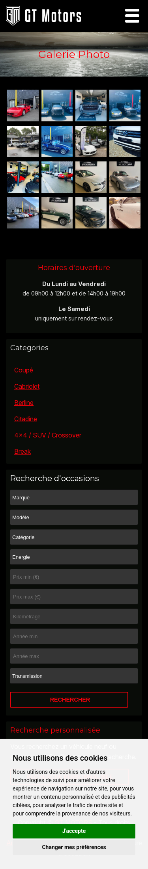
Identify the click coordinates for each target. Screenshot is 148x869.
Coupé (23, 370)
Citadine (25, 419)
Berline (24, 403)
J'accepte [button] (74, 831)
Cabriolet (26, 386)
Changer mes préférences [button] (74, 847)
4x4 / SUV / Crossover (47, 435)
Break (22, 451)
